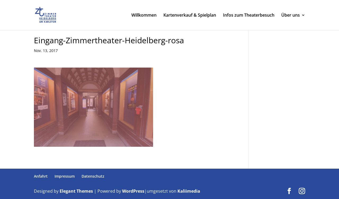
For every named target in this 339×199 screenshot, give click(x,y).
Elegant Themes (76, 191)
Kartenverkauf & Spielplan (189, 15)
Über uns (290, 15)
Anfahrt (41, 176)
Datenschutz (93, 176)
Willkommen (144, 15)
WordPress (133, 191)
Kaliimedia (188, 191)
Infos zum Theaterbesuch (248, 15)
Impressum (65, 176)
